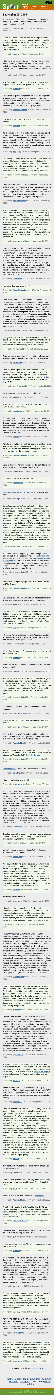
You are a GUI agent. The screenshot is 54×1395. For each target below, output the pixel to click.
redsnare (16, 890)
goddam (16, 397)
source (39, 755)
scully (15, 628)
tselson (16, 1159)
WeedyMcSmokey (20, 110)
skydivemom (18, 924)
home (25, 6)
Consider (29, 755)
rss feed (13, 1381)
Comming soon (9, 769)
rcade (15, 28)
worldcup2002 (18, 1333)
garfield (16, 1237)
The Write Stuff (9, 19)
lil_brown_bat (18, 175)
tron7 (15, 1189)
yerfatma (16, 89)
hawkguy (16, 1312)
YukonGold (17, 363)
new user (44, 8)
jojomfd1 (16, 658)
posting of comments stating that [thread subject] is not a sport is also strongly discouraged (26, 558)
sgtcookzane (18, 483)
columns (44, 6)
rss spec (24, 1381)
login (32, 8)
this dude (33, 1342)
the (35, 755)
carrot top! (39, 1196)
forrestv (16, 1286)
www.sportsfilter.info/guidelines (16, 492)
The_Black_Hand (20, 1221)
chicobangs (17, 279)
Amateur (16, 349)
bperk (15, 75)
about (25, 8)
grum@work (18, 330)
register (41, 1368)
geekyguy (17, 152)
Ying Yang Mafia (19, 201)
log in (33, 1368)
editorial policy (26, 28)
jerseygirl (16, 126)
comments (34, 6)
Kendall (16, 437)
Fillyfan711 (17, 671)
